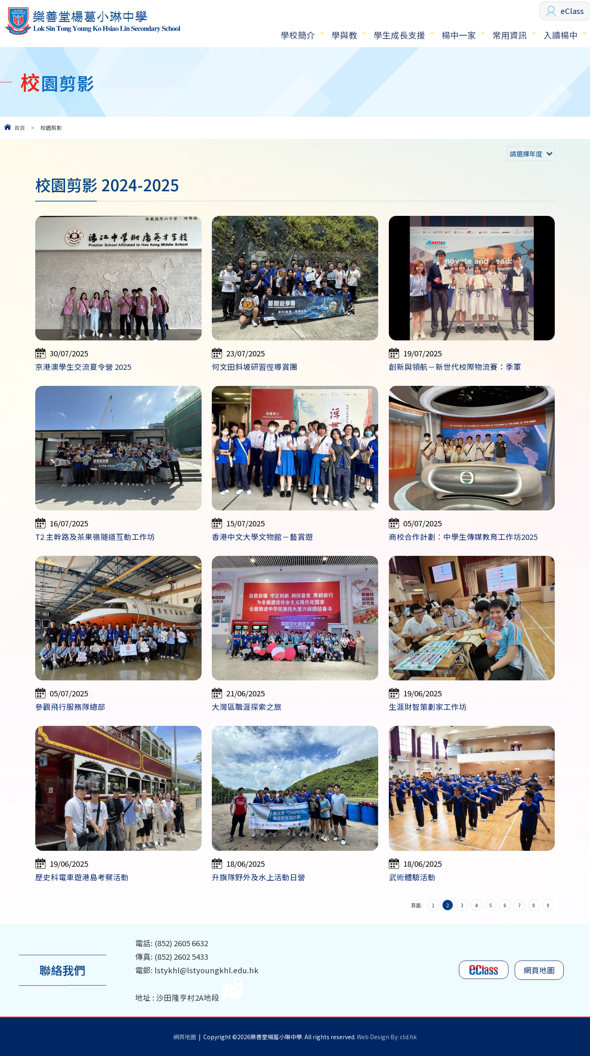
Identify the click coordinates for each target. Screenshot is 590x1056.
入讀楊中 (560, 35)
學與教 (344, 35)
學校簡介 (298, 35)
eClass (572, 10)
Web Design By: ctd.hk (387, 1037)
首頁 (19, 127)
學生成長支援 (399, 35)
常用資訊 (509, 35)
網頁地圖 (539, 970)
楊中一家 (459, 35)
